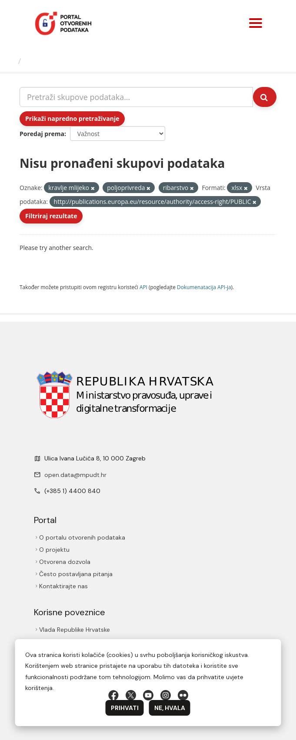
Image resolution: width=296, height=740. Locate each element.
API (143, 286)
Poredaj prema (42, 134)
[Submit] (264, 97)
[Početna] (10, 61)
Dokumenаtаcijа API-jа (204, 286)
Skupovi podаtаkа (60, 61)
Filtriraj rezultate (51, 216)
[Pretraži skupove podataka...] (136, 97)
